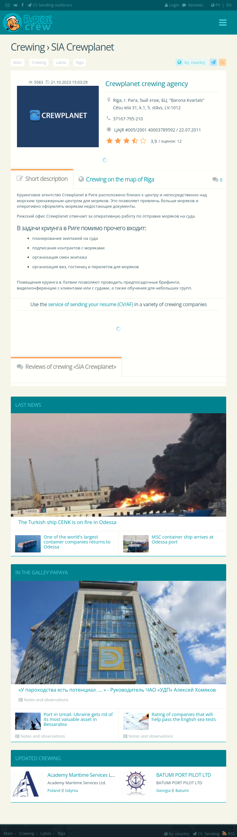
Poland (54, 790)
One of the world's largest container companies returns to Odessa (62, 543)
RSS (222, 62)
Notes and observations (46, 699)
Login (172, 5)
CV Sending (213, 62)
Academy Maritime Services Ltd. (82, 775)
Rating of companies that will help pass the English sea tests (169, 720)
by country (195, 62)
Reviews (195, 5)
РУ (218, 5)
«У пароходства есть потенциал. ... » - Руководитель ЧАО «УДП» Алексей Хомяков (117, 689)
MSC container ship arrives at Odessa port (168, 543)
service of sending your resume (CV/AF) (90, 304)
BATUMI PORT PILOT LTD (183, 775)
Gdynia (71, 790)
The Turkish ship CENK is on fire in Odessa (68, 522)
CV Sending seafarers (52, 5)
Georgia (163, 790)
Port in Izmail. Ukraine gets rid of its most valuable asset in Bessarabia (64, 720)
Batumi (182, 790)
